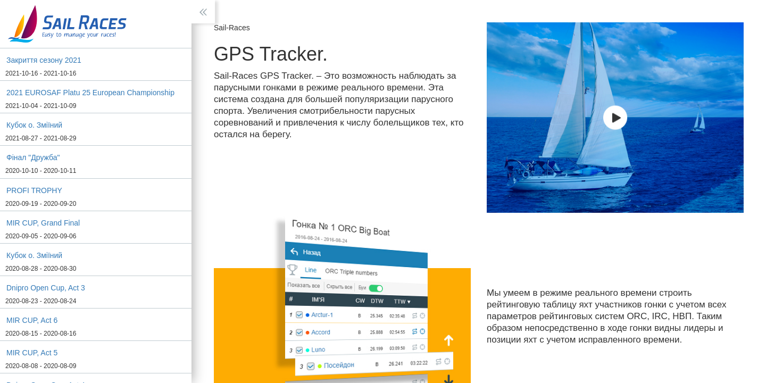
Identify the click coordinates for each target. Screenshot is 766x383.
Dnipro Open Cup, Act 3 (45, 288)
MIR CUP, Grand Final (43, 223)
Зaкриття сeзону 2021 (43, 60)
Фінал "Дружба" (33, 157)
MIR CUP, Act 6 (31, 320)
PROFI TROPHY (34, 190)
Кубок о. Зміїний (34, 125)
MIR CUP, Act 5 (31, 352)
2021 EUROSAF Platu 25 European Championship (90, 92)
